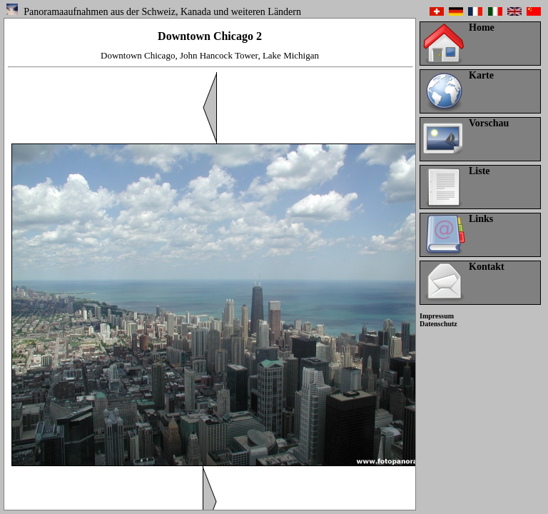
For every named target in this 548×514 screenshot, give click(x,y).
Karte (481, 75)
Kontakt (486, 266)
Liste (479, 171)
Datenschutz (438, 324)
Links (481, 218)
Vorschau (489, 123)
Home (481, 27)
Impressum (437, 316)
